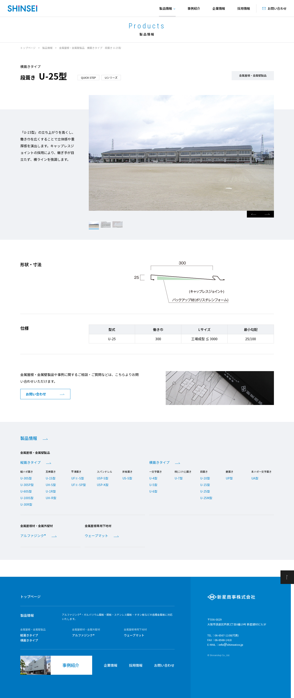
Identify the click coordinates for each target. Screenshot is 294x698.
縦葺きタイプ (30, 462)
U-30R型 (26, 504)
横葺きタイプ (159, 462)
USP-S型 (102, 478)
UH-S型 (51, 485)
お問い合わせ (164, 665)
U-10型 (205, 478)
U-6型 (153, 491)
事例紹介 (193, 8)
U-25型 (205, 491)
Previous (253, 214)
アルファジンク (33, 535)
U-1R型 (51, 491)
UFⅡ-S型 (77, 478)
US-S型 (127, 478)
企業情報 (218, 8)
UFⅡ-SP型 (78, 485)
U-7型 (179, 478)
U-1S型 (50, 478)
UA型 (254, 478)
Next (267, 214)
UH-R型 (51, 498)
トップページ (28, 48)
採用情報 (243, 8)
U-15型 (205, 485)
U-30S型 (26, 478)
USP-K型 (102, 485)
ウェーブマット (96, 535)
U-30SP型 (27, 485)
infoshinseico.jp (231, 645)
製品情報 (47, 48)
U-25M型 (206, 498)
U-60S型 (26, 491)
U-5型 (153, 485)
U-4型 (153, 478)
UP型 (229, 478)
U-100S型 (26, 498)
